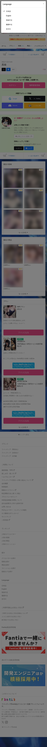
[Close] (43, 4)
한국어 (8, 29)
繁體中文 (9, 24)
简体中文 (9, 20)
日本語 (8, 11)
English (8, 16)
